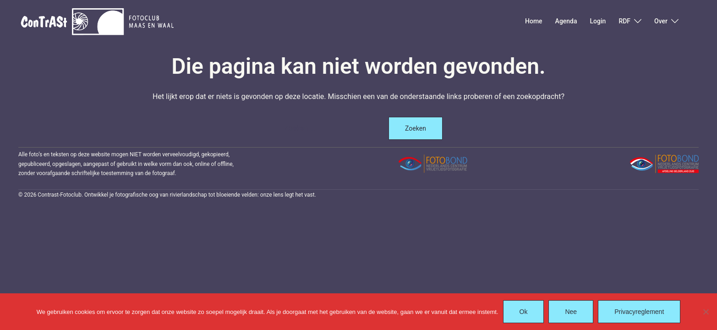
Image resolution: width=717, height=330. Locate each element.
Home (533, 21)
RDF (624, 21)
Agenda (566, 21)
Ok (524, 311)
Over (661, 21)
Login (598, 21)
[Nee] (705, 311)
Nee (571, 311)
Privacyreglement (639, 311)
